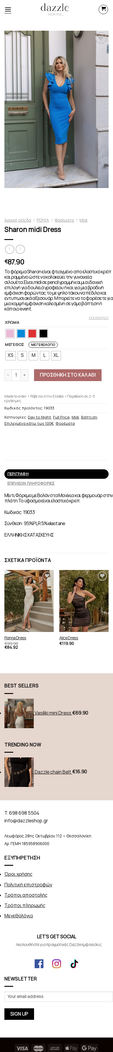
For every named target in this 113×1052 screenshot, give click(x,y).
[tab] (56, 474)
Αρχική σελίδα (17, 220)
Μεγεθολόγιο (43, 345)
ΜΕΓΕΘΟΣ (31, 345)
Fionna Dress (15, 638)
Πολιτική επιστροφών (28, 885)
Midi (83, 220)
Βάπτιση (89, 417)
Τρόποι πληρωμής (24, 905)
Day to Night (39, 417)
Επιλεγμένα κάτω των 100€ (28, 423)
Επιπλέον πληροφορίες (31, 483)
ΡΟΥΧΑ (43, 220)
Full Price (61, 417)
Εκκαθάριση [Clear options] (99, 318)
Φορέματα (64, 220)
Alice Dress (68, 638)
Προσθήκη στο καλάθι (68, 375)
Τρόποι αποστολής (26, 895)
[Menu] (7, 9)
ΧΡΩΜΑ (12, 323)
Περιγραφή (17, 473)
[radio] (10, 333)
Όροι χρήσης (18, 874)
